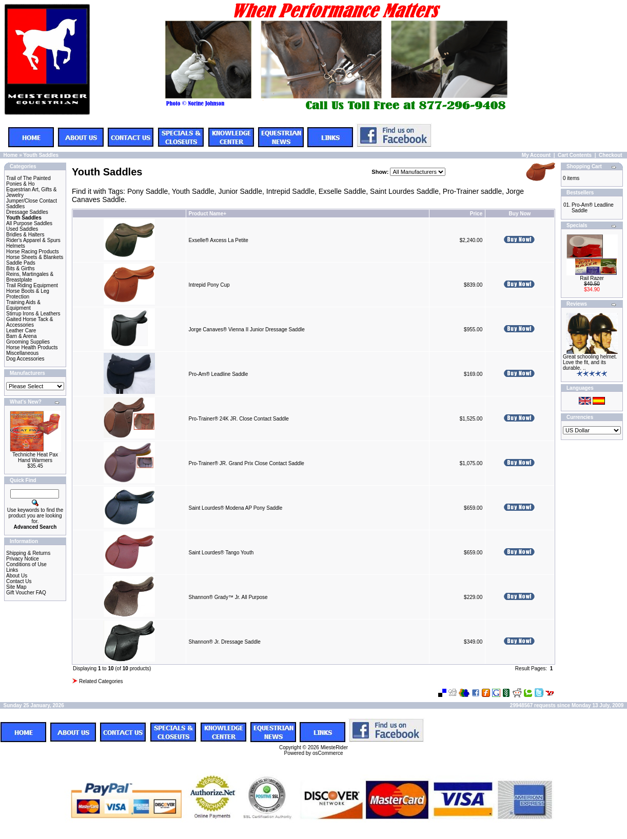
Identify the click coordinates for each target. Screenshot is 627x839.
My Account (536, 155)
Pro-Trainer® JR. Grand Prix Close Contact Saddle (246, 463)
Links (12, 570)
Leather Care (21, 330)
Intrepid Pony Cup (209, 285)
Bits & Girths (20, 268)
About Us (16, 575)
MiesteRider (334, 747)
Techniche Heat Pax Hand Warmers (35, 457)
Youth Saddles (40, 155)
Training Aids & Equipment (23, 305)
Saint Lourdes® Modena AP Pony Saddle (236, 508)
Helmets (15, 246)
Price (476, 213)
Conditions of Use (26, 564)
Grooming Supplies (28, 342)
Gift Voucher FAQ (26, 592)
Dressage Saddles (27, 212)
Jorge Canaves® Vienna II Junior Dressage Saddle (247, 329)
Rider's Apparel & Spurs (33, 240)
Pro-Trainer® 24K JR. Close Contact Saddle (239, 419)
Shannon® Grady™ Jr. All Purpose (228, 597)
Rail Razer (592, 278)
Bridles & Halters (25, 234)
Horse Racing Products (32, 251)
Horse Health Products (32, 347)
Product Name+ (208, 213)
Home (11, 155)
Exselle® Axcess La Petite (218, 240)
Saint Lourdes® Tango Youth (221, 552)
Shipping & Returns (28, 553)
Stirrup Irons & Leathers (33, 313)
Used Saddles (22, 229)
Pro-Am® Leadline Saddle (218, 374)
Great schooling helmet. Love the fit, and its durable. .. (590, 362)
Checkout (610, 155)
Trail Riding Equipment (32, 285)
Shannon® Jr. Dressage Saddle (225, 642)
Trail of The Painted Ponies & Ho (28, 181)
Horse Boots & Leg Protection (27, 293)
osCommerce (327, 753)
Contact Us (18, 581)
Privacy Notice (22, 559)
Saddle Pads (20, 263)
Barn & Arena (21, 336)
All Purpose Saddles (29, 223)
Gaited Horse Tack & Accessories (29, 322)
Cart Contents (575, 155)
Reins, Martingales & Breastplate (29, 277)
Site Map (16, 587)
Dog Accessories (25, 359)
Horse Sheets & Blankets (34, 257)
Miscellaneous (22, 353)
